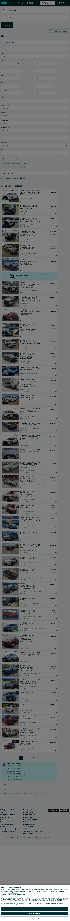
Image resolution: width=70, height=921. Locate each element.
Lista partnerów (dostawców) (9, 904)
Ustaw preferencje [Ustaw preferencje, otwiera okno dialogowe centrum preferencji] (34, 918)
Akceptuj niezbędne (34, 913)
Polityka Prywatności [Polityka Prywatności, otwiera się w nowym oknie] (22, 894)
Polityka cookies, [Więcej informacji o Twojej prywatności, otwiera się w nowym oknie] (12, 894)
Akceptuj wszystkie (34, 909)
